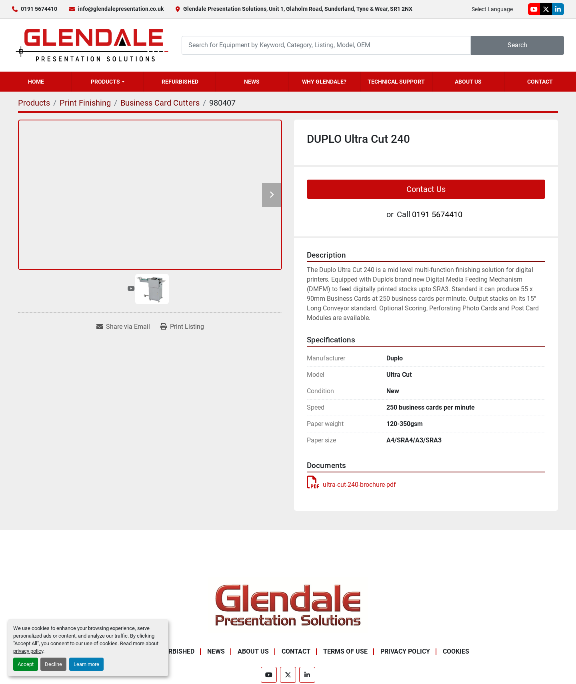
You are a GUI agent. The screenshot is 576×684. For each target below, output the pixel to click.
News (252, 81)
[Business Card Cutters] (160, 103)
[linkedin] (558, 9)
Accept (26, 664)
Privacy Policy (405, 651)
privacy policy (28, 651)
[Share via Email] (123, 326)
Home (36, 81)
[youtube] (534, 9)
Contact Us (426, 189)
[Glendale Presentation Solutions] (288, 605)
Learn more (86, 664)
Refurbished (180, 81)
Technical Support (396, 81)
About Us (468, 81)
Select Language (492, 9)
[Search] (326, 45)
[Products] (34, 103)
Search (517, 45)
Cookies (456, 651)
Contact (540, 81)
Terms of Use (345, 651)
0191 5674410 (39, 9)
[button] (108, 82)
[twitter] (546, 9)
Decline (53, 664)
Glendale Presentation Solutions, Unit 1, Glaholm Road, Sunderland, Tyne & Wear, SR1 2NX (297, 9)
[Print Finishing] (85, 103)
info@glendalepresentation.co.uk (121, 9)
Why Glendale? (324, 81)
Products (105, 81)
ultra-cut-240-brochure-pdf (351, 484)
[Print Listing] (182, 326)
